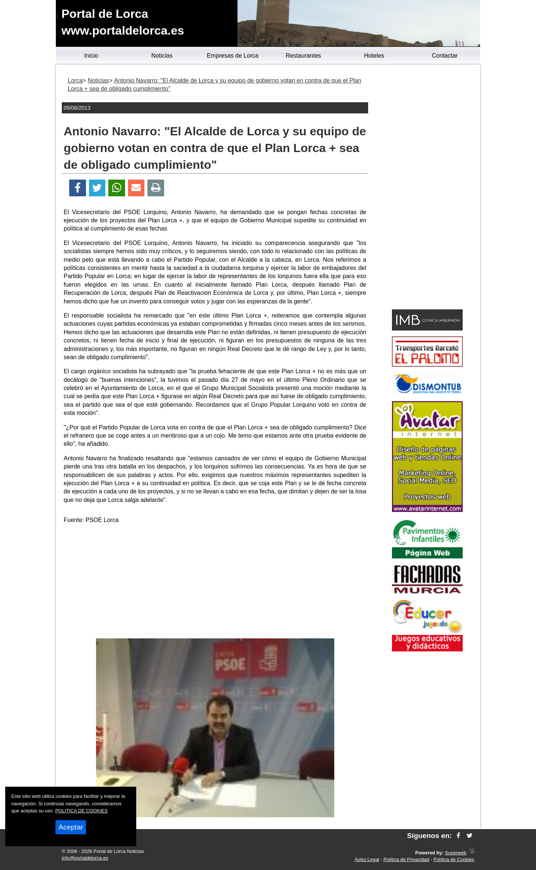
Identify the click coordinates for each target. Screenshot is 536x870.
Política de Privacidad (406, 859)
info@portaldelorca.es (85, 858)
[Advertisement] (215, 583)
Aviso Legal (367, 859)
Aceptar (70, 827)
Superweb (455, 853)
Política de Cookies (453, 859)
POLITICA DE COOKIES (81, 810)
